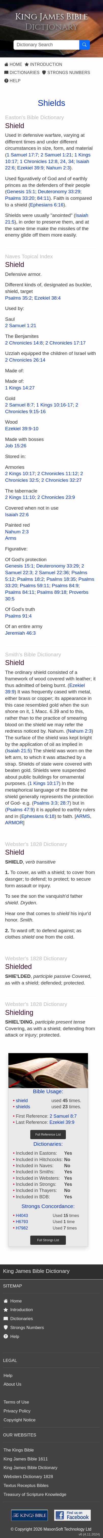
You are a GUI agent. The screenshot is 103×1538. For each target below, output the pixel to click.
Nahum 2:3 (58, 167)
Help (12, 81)
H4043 (22, 1215)
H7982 (22, 1228)
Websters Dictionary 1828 (28, 1476)
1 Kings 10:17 (44, 783)
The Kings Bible (19, 1450)
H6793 (22, 1221)
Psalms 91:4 (18, 616)
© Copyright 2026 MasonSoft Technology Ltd (51, 1529)
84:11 (43, 198)
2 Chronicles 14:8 (24, 343)
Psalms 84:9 (65, 585)
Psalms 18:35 (61, 579)
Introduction (43, 64)
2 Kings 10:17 (20, 473)
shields (23, 1106)
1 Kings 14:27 (20, 387)
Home (13, 64)
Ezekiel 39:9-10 (21, 428)
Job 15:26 (15, 445)
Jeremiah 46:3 (20, 633)
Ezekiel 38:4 (47, 298)
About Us (12, 1384)
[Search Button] (84, 45)
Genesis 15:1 (21, 191)
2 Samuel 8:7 (19, 405)
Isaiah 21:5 (18, 750)
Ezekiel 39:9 (30, 167)
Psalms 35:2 (18, 298)
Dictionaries (21, 72)
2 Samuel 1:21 (56, 154)
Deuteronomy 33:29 (59, 191)
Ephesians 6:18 (37, 816)
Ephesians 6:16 (46, 204)
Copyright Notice (20, 1420)
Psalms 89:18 (51, 592)
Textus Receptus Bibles (26, 1485)
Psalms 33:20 (19, 198)
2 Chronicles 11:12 (57, 473)
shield (22, 1100)
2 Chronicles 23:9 (56, 497)
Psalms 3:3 (45, 803)
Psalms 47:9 (20, 809)
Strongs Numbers (66, 72)
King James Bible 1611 (26, 1459)
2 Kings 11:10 (20, 497)
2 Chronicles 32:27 (61, 480)
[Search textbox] (46, 45)
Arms (10, 538)
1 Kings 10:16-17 (54, 405)
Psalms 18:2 (30, 579)
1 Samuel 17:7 (22, 154)
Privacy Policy (17, 1411)
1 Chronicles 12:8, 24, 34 (46, 161)
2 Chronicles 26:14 (25, 360)
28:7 (65, 803)
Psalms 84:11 (19, 592)
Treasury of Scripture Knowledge (35, 1494)
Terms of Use (16, 1402)
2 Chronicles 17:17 (65, 343)
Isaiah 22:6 (17, 514)
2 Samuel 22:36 (52, 572)
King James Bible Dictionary (30, 1467)
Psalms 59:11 (34, 585)
